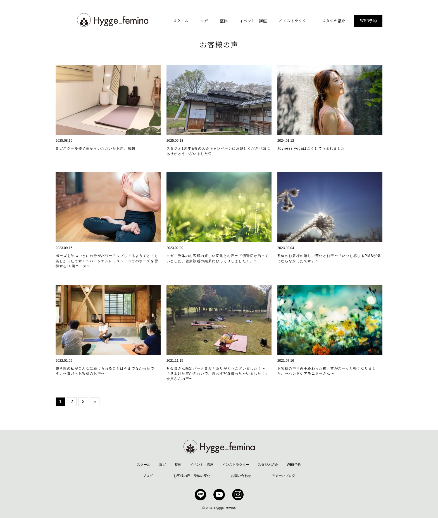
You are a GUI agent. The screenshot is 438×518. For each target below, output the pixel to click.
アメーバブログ (283, 476)
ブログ (148, 476)
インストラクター (294, 20)
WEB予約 (368, 20)
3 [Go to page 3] (83, 401)
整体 (224, 20)
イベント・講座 (253, 20)
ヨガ (204, 20)
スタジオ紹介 (333, 20)
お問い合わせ (241, 476)
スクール (181, 20)
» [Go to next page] (95, 401)
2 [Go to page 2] (72, 401)
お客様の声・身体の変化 (191, 476)
